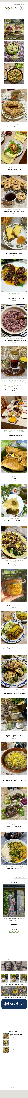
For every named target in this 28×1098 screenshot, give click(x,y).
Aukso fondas (8, 124)
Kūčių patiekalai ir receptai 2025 (14, 435)
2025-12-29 (14, 300)
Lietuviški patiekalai (9, 431)
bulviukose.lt (8, 1093)
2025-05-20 (14, 783)
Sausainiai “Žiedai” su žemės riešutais (14, 211)
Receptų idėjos (6, 293)
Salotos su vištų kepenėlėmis (14, 564)
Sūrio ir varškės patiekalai (16, 384)
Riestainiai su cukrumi (14, 60)
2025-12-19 (14, 342)
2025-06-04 (14, 695)
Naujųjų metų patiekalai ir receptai (14, 298)
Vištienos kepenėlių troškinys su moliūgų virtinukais (14, 781)
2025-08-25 (14, 565)
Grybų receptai (14, 381)
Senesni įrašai (20, 877)
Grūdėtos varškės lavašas (14, 169)
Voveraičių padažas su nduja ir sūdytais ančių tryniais (14, 649)
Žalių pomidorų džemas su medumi (14, 520)
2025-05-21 (14, 738)
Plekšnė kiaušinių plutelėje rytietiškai (14, 693)
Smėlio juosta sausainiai (14, 126)
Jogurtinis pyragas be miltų (14, 254)
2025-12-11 (14, 392)
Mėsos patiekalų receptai (15, 382)
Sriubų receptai (20, 431)
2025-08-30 (14, 522)
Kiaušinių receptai (15, 166)
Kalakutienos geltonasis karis (14, 868)
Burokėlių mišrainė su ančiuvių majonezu (14, 340)
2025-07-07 (14, 651)
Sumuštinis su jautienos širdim (14, 826)
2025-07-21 (14, 607)
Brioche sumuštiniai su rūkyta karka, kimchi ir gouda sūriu (14, 37)
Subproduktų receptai (14, 561)
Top (23, 1095)
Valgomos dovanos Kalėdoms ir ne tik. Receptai (14, 389)
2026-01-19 (14, 213)
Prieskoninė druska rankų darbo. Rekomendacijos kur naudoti (14, 736)
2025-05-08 (14, 828)
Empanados (14, 478)
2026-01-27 (14, 171)
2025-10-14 (14, 480)
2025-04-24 (14, 870)
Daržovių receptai (16, 293)
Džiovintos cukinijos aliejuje (14, 606)
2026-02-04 (14, 128)
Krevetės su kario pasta (14, 82)
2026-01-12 (14, 255)
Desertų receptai (18, 124)
